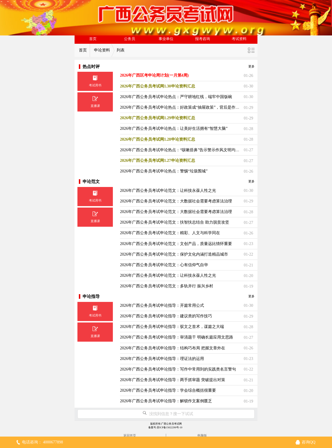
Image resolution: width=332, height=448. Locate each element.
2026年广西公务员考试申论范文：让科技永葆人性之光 (168, 190)
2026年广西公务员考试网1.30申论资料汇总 (157, 86)
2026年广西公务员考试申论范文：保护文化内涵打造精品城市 (174, 254)
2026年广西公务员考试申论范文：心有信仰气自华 (164, 265)
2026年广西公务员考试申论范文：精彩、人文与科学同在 (170, 233)
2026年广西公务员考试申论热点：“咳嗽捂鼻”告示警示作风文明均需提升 (183, 150)
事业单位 (166, 39)
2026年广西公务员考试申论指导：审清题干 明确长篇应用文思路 (176, 337)
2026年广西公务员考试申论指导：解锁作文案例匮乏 (166, 401)
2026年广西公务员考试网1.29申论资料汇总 (157, 118)
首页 (93, 39)
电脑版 (202, 435)
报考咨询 (202, 39)
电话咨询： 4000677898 (42, 442)
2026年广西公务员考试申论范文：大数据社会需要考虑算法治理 (176, 201)
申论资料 (102, 50)
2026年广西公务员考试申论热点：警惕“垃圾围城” (163, 171)
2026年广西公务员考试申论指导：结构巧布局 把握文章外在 (172, 348)
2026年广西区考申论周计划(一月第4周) (154, 75)
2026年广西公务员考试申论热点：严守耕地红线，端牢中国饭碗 (176, 97)
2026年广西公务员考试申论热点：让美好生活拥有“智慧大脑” (173, 128)
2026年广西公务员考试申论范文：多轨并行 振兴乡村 (166, 286)
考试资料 (239, 39)
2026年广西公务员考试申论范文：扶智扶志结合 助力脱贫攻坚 (174, 222)
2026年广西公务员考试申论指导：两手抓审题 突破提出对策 (172, 380)
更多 (251, 66)
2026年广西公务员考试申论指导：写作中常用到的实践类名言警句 (178, 369)
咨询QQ (308, 442)
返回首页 (129, 435)
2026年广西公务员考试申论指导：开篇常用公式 (162, 305)
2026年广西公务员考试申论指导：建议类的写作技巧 (166, 316)
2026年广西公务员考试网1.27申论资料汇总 (157, 160)
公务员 (129, 39)
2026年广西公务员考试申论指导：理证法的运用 (162, 359)
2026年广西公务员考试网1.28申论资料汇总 (157, 139)
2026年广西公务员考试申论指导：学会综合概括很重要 (168, 390)
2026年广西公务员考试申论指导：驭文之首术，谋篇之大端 (172, 326)
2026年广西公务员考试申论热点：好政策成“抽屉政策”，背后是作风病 (181, 107)
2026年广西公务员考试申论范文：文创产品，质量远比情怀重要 (176, 244)
